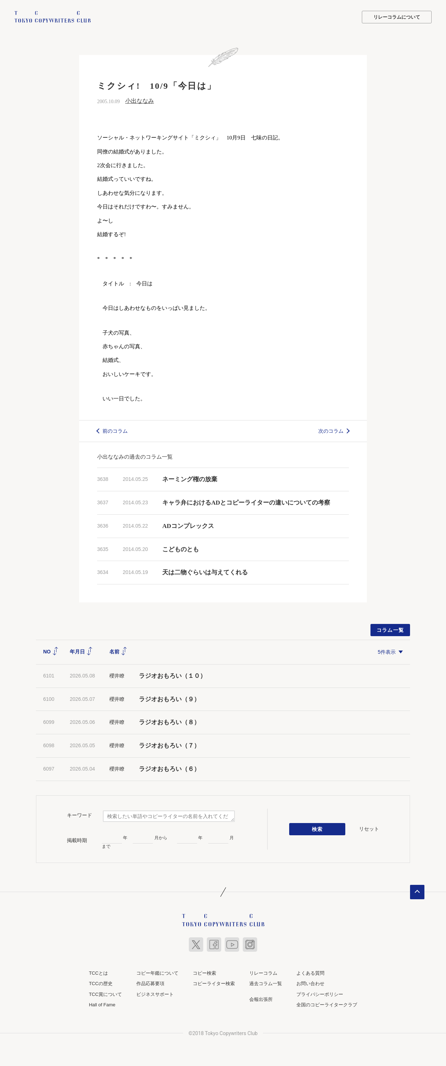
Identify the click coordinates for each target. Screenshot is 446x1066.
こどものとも (180, 549)
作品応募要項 (150, 983)
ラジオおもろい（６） (169, 769)
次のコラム (330, 431)
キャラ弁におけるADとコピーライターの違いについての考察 (246, 502)
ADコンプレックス (188, 526)
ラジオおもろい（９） (169, 699)
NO (51, 651)
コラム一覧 (390, 630)
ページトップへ (417, 892)
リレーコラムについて (396, 17)
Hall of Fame (102, 1004)
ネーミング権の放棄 (189, 479)
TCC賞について (105, 994)
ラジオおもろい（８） (169, 722)
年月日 (81, 651)
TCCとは (98, 973)
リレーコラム (263, 973)
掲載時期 (77, 840)
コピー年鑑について (157, 973)
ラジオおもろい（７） (169, 745)
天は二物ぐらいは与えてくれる (205, 572)
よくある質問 (310, 973)
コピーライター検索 (214, 983)
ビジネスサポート (155, 994)
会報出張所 (261, 999)
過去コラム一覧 (265, 983)
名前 (118, 651)
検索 (317, 829)
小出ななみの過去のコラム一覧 (135, 457)
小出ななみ (139, 101)
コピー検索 (204, 973)
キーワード (79, 815)
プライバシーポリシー (319, 994)
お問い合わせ (310, 983)
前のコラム (115, 431)
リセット (369, 829)
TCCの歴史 (101, 983)
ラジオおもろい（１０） (172, 675)
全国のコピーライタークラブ (326, 1004)
